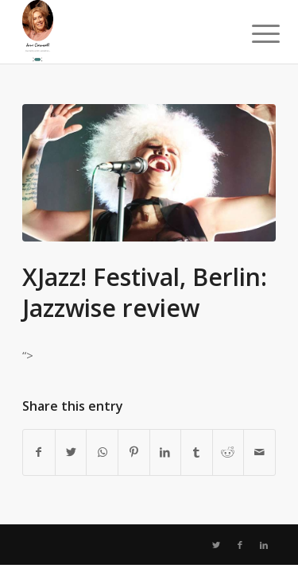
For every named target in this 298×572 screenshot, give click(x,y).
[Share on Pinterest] (133, 452)
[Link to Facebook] (240, 545)
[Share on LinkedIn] (165, 452)
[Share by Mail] (259, 452)
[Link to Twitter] (216, 545)
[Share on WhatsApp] (102, 452)
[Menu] (253, 33)
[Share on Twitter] (71, 452)
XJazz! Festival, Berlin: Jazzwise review (144, 292)
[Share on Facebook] (39, 452)
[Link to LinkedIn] (264, 545)
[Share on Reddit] (228, 452)
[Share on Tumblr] (196, 452)
